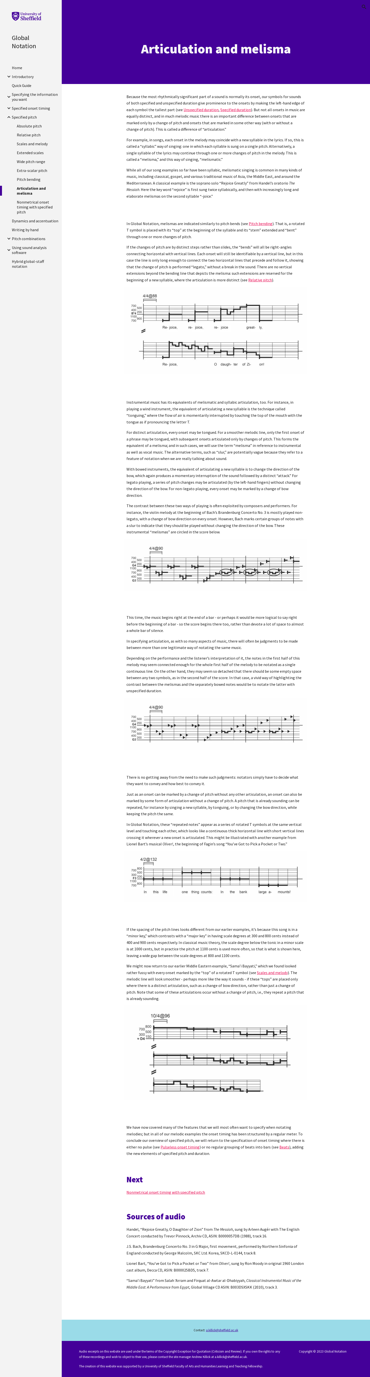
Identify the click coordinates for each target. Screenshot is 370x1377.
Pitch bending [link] (29, 179)
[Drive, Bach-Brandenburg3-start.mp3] (215, 604)
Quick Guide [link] (21, 85)
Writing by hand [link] (25, 229)
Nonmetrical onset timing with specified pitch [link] (35, 207)
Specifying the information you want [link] (35, 97)
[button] (364, 7)
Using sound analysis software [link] (29, 250)
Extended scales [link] (30, 152)
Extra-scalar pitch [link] (32, 170)
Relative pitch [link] (29, 134)
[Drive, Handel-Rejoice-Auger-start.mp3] (215, 388)
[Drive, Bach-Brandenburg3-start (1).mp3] (215, 763)
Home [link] (17, 67)
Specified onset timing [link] (31, 108)
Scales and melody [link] (32, 143)
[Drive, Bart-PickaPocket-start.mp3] (215, 915)
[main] (215, 49)
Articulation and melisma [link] (31, 191)
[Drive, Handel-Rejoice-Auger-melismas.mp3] (215, 210)
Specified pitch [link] (24, 117)
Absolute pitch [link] (29, 126)
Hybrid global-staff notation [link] (28, 264)
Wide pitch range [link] (31, 161)
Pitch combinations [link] (28, 238)
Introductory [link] (23, 76)
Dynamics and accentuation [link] (35, 220)
